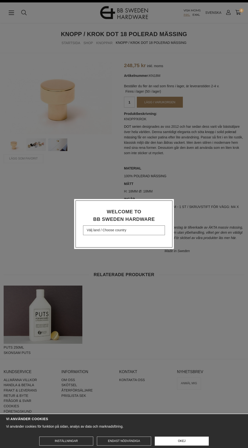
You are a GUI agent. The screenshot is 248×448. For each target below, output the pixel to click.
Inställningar (66, 441)
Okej (182, 441)
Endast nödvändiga (124, 441)
